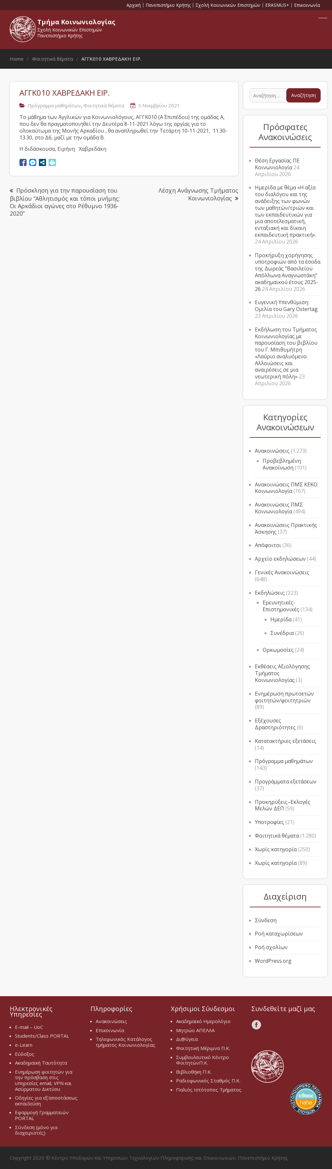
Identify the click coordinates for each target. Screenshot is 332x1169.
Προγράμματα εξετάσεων (285, 781)
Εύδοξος (24, 1054)
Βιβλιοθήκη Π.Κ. (194, 1071)
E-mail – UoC (29, 1027)
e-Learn (23, 1045)
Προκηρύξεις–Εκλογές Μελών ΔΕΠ (282, 805)
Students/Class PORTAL (42, 1035)
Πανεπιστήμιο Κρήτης (168, 5)
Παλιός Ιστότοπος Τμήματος (209, 1089)
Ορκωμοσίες (278, 649)
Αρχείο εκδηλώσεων (280, 558)
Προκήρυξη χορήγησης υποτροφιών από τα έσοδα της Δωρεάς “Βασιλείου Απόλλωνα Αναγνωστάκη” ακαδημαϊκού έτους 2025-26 (287, 272)
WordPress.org (273, 960)
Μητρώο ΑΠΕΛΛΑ (195, 1030)
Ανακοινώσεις (272, 450)
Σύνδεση (266, 920)
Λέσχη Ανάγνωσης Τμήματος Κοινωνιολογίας (198, 194)
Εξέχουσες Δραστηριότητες (275, 724)
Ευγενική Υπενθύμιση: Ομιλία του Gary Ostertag (286, 306)
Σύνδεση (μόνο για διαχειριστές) (36, 1130)
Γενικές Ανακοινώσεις (282, 572)
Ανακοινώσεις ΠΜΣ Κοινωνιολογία (279, 508)
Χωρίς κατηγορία (276, 849)
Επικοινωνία (307, 5)
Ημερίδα (280, 619)
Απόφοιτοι (268, 545)
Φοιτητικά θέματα (103, 105)
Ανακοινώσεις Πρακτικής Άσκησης (286, 528)
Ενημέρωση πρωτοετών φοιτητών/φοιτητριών (284, 697)
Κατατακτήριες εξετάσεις (285, 741)
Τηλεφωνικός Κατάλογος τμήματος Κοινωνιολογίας (125, 1042)
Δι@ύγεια (187, 1039)
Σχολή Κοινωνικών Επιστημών (228, 5)
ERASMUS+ (277, 5)
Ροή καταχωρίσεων (279, 933)
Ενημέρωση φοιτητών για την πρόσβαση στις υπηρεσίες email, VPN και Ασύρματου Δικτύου (43, 1080)
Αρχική (133, 5)
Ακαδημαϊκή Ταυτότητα (41, 1062)
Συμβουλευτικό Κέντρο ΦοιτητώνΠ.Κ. (202, 1060)
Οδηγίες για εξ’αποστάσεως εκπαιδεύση (46, 1100)
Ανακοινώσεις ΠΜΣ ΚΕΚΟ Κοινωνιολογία (286, 488)
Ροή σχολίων (271, 947)
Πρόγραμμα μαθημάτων (54, 105)
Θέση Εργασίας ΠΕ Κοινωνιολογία (277, 164)
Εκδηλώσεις (270, 592)
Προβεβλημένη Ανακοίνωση (282, 464)
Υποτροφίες (269, 822)
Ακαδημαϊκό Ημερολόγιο (203, 1021)
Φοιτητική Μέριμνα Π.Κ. (203, 1048)
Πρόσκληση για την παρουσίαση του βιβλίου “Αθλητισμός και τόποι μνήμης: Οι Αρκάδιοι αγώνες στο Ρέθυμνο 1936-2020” (65, 201)
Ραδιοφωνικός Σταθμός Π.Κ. (208, 1080)
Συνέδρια (282, 633)
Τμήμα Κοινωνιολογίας (76, 22)
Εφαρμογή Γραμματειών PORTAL (42, 1115)
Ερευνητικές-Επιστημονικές (281, 606)
